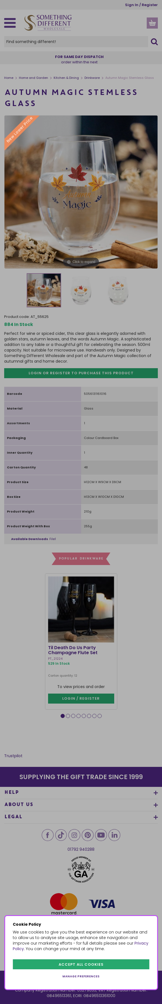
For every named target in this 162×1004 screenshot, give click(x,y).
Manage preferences (81, 976)
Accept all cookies (81, 964)
